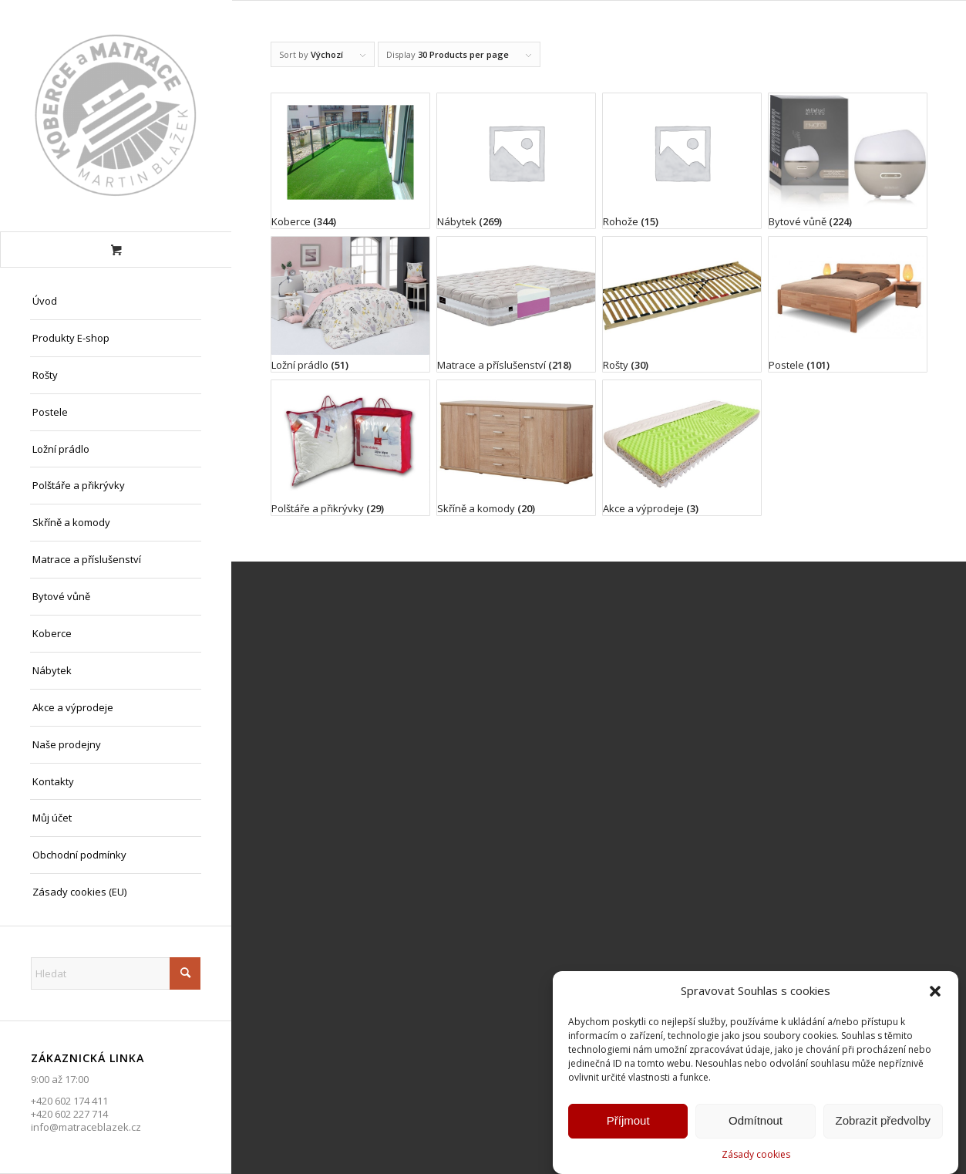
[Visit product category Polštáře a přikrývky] (350, 447)
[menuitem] (115, 301)
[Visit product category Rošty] (682, 304)
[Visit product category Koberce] (350, 160)
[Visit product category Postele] (848, 304)
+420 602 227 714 (69, 1114)
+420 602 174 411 (69, 1101)
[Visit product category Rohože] (682, 160)
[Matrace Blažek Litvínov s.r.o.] (115, 116)
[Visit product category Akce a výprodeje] (682, 447)
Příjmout (628, 1123)
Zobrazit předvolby (883, 1123)
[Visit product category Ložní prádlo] (350, 304)
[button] (935, 994)
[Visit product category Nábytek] (516, 160)
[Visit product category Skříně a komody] (516, 447)
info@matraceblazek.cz (86, 1127)
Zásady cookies (756, 1157)
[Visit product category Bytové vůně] (848, 160)
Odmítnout (756, 1123)
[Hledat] (115, 973)
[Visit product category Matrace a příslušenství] (516, 304)
